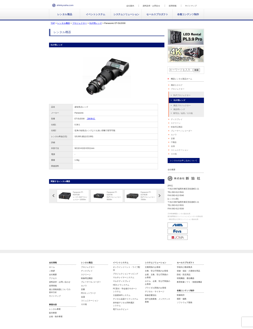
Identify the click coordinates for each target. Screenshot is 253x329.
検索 (196, 70)
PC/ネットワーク (88, 293)
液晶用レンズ (179, 109)
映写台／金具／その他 (183, 113)
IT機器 (174, 142)
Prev (53, 195)
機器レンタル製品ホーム (181, 79)
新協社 (62, 5)
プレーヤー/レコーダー (91, 282)
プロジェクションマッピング (125, 274)
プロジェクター (177, 89)
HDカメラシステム (121, 285)
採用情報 (173, 6)
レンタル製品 (64, 14)
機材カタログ (176, 85)
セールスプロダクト (157, 14)
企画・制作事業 (56, 316)
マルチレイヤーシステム (123, 277)
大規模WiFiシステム (121, 295)
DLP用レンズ (179, 100)
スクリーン (176, 123)
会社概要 (53, 274)
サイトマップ (191, 6)
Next (160, 195)
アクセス (53, 278)
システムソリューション (126, 14)
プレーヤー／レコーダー (181, 131)
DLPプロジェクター (182, 95)
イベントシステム (95, 14)
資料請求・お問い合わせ (59, 282)
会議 (173, 146)
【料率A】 (91, 119)
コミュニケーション (179, 150)
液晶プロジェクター (182, 105)
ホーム (52, 267)
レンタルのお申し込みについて (183, 160)
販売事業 (53, 313)
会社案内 (130, 6)
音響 (173, 138)
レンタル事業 (55, 309)
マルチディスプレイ (121, 281)
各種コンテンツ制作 (188, 14)
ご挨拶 (52, 271)
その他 (174, 154)
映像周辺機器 (176, 127)
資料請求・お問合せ (151, 6)
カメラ (174, 135)
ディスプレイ (176, 119)
